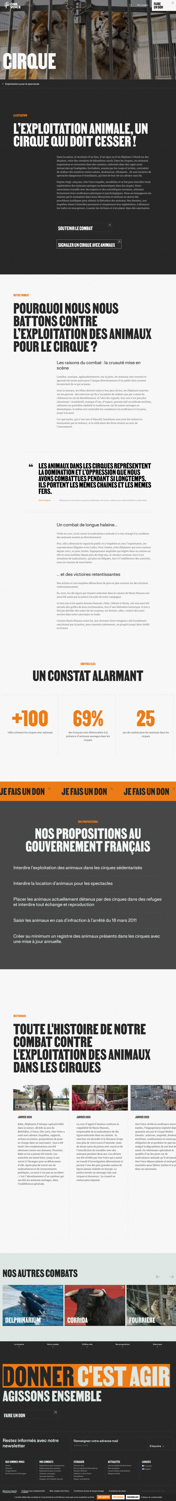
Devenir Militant (80, 1471)
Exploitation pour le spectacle (51, 1466)
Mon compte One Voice (59, 1491)
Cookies (24, 1492)
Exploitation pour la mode (50, 1471)
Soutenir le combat (75, 228)
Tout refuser (118, 1497)
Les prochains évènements (119, 1471)
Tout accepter (103, 1497)
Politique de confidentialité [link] (151, 1497)
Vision (8, 1466)
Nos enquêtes (113, 1468)
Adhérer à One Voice (82, 1474)
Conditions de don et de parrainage (89, 1491)
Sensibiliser (79, 1476)
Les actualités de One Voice (119, 1466)
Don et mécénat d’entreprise (85, 1468)
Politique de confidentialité (33, 1491)
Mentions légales (10, 1491)
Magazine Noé (114, 1474)
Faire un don (79, 1466)
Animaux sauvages (47, 1474)
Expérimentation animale (49, 1468)
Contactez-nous (9, 1492)
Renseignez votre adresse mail (96, 1441)
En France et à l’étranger (15, 1474)
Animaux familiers (46, 1476)
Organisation (10, 1471)
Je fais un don (29, 791)
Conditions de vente (117, 1491)
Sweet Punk (160, 1491)
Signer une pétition (82, 1479)
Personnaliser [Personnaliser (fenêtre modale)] (132, 1497)
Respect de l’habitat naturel (51, 1479)
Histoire (8, 1468)
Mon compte (142, 5)
